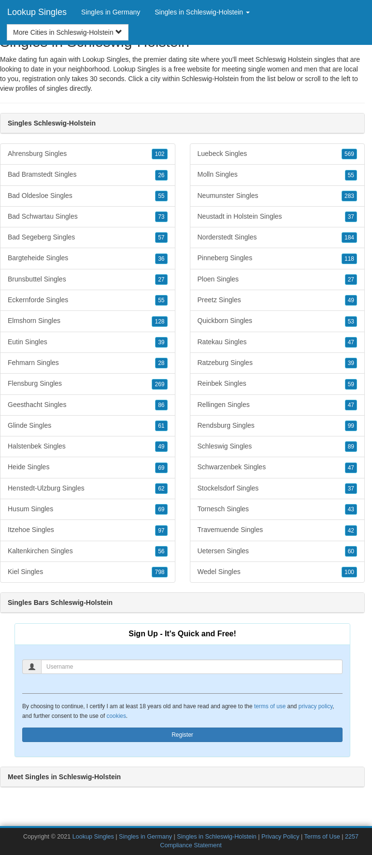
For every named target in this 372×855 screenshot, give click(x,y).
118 (349, 258)
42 (351, 530)
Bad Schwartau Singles (88, 216)
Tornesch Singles (278, 509)
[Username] (192, 666)
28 (161, 363)
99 (351, 425)
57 (161, 237)
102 (159, 154)
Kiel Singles (88, 572)
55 (161, 196)
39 (161, 342)
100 (349, 572)
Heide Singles (88, 467)
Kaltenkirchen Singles (88, 551)
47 (351, 342)
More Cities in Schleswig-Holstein (67, 32)
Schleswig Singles (278, 446)
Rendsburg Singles (278, 425)
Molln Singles (278, 174)
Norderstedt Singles (278, 237)
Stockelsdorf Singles (278, 488)
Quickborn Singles (278, 321)
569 (349, 154)
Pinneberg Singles (278, 258)
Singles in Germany (110, 12)
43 (351, 509)
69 (161, 467)
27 (161, 279)
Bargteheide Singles (88, 258)
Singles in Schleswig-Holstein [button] (202, 12)
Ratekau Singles (278, 342)
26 (161, 175)
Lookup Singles (37, 12)
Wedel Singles (278, 572)
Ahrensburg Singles (88, 154)
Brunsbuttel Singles (88, 279)
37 (351, 216)
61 (161, 425)
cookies (116, 716)
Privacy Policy (280, 836)
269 (159, 384)
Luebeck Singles (278, 154)
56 (161, 551)
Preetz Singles (278, 300)
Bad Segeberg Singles (88, 237)
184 (349, 237)
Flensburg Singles (88, 383)
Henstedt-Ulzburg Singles (88, 488)
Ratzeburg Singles (278, 363)
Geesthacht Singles (88, 405)
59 (351, 384)
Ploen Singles (278, 279)
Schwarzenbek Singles (278, 467)
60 (351, 551)
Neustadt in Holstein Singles (278, 216)
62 (161, 488)
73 (161, 216)
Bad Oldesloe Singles (88, 196)
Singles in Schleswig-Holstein (217, 836)
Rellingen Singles (278, 405)
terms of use (270, 706)
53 (351, 321)
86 (161, 405)
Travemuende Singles (278, 530)
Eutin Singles (88, 342)
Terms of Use (322, 836)
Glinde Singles (88, 425)
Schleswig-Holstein (210, 79)
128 (159, 321)
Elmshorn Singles (88, 321)
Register (182, 734)
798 (159, 572)
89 (351, 446)
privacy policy (315, 706)
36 (161, 258)
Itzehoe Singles (88, 530)
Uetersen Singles (278, 551)
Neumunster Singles (278, 196)
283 (349, 196)
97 (161, 530)
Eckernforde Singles (88, 300)
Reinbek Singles (278, 383)
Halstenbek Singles (88, 446)
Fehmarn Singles (88, 363)
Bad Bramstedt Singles (88, 174)
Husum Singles (88, 509)
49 (161, 446)
